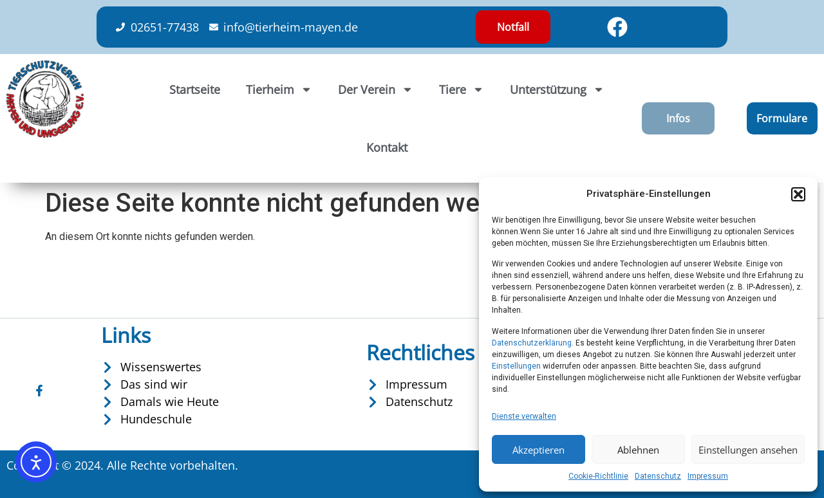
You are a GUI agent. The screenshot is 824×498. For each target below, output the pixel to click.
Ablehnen (638, 449)
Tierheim (279, 89)
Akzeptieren (538, 449)
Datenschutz (658, 476)
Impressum (708, 476)
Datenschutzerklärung (532, 342)
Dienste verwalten (524, 416)
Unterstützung (557, 89)
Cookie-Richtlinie (598, 476)
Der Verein (375, 89)
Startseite (194, 89)
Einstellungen (516, 366)
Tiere (461, 89)
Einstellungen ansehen (748, 449)
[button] (798, 194)
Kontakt (386, 147)
